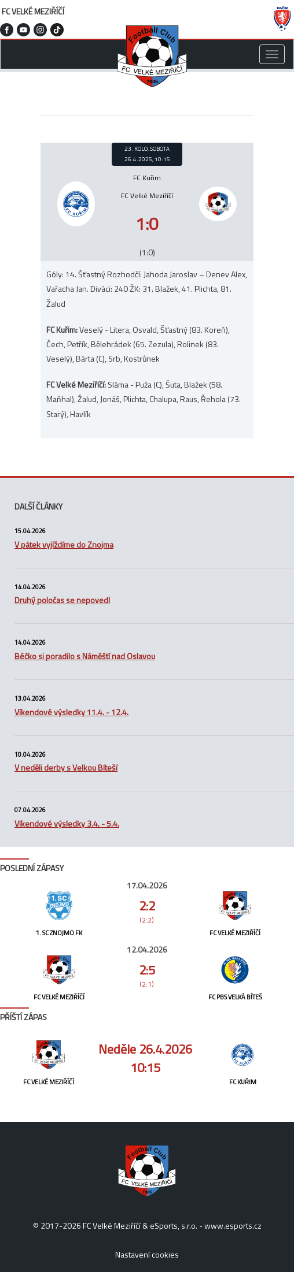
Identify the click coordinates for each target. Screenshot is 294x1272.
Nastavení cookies (147, 1254)
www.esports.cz (233, 1225)
